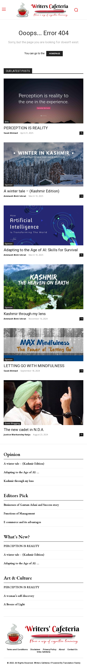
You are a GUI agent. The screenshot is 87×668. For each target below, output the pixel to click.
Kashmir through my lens (25, 314)
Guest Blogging (12, 423)
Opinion (8, 185)
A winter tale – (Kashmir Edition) (31, 191)
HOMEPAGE (54, 53)
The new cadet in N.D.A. (24, 429)
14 (81, 196)
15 (81, 133)
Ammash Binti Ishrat (15, 196)
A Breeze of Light (14, 604)
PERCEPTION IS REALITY (26, 128)
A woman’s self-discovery (19, 596)
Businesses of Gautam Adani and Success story (31, 505)
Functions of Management (19, 513)
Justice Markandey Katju (17, 434)
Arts (7, 121)
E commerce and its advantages (22, 522)
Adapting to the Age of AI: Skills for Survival (41, 250)
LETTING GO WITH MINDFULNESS (34, 366)
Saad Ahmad (11, 133)
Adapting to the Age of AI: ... (21, 472)
